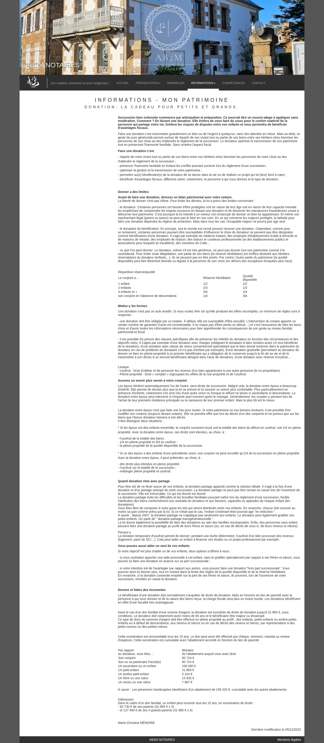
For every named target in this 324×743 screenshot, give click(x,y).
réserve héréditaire (229, 254)
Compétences (233, 83)
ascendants (260, 393)
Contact (259, 83)
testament (129, 232)
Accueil (122, 83)
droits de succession (212, 386)
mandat (269, 636)
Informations (203, 83)
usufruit (282, 357)
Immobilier (175, 83)
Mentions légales (289, 739)
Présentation (148, 83)
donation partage (210, 490)
